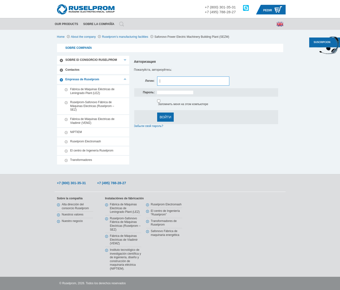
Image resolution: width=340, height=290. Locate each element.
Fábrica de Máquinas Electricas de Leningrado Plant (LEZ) (125, 208)
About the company (83, 36)
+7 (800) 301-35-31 (220, 7)
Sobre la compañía (98, 24)
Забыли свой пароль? (148, 126)
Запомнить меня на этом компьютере (182, 104)
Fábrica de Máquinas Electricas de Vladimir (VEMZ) (92, 121)
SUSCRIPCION (322, 42)
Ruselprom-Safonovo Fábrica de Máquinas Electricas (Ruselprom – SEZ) (92, 106)
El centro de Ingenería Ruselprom (91, 150)
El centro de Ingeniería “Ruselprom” (165, 212)
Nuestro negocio (72, 221)
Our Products (66, 24)
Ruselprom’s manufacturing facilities (125, 36)
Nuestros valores (72, 214)
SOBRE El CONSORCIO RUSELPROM (91, 60)
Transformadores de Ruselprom (164, 223)
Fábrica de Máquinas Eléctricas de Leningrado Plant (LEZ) (92, 91)
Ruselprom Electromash (85, 141)
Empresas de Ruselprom (82, 79)
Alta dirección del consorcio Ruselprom (75, 206)
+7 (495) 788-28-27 (220, 12)
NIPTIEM (76, 132)
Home (61, 36)
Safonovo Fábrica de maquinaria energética (165, 233)
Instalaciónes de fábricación (124, 198)
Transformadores (81, 160)
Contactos (72, 69)
